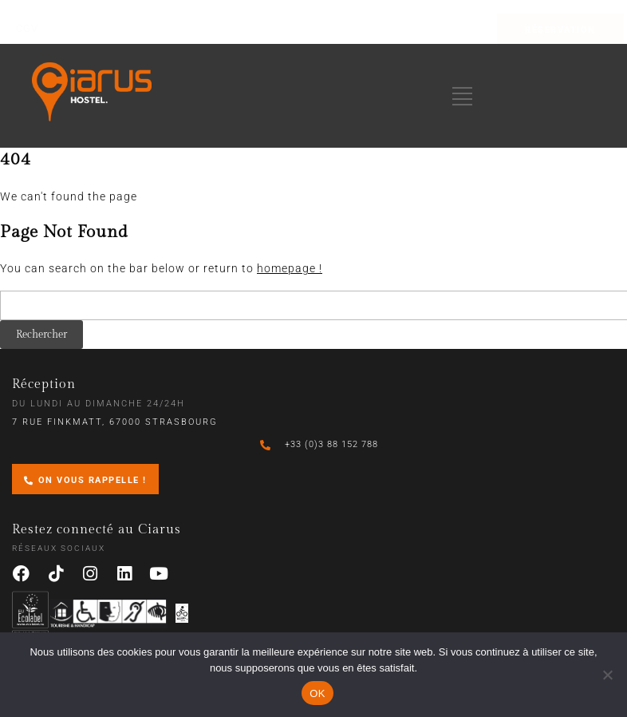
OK (317, 693)
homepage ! (289, 268)
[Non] (607, 675)
